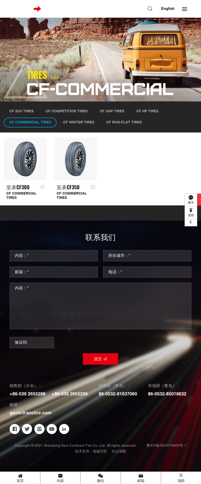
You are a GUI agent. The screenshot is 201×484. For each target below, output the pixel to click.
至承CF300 (18, 187)
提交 (98, 359)
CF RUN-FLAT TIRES (124, 122)
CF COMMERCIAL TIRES (30, 122)
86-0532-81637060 (118, 394)
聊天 (191, 203)
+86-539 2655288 (27, 394)
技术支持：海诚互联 (91, 451)
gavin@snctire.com (31, 413)
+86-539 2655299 (70, 394)
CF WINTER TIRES (78, 122)
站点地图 (119, 451)
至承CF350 (68, 187)
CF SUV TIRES (21, 111)
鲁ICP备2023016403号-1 (166, 445)
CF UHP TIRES (112, 111)
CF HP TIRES (147, 111)
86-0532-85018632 (167, 394)
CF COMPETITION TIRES (67, 111)
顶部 (191, 215)
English (167, 8)
